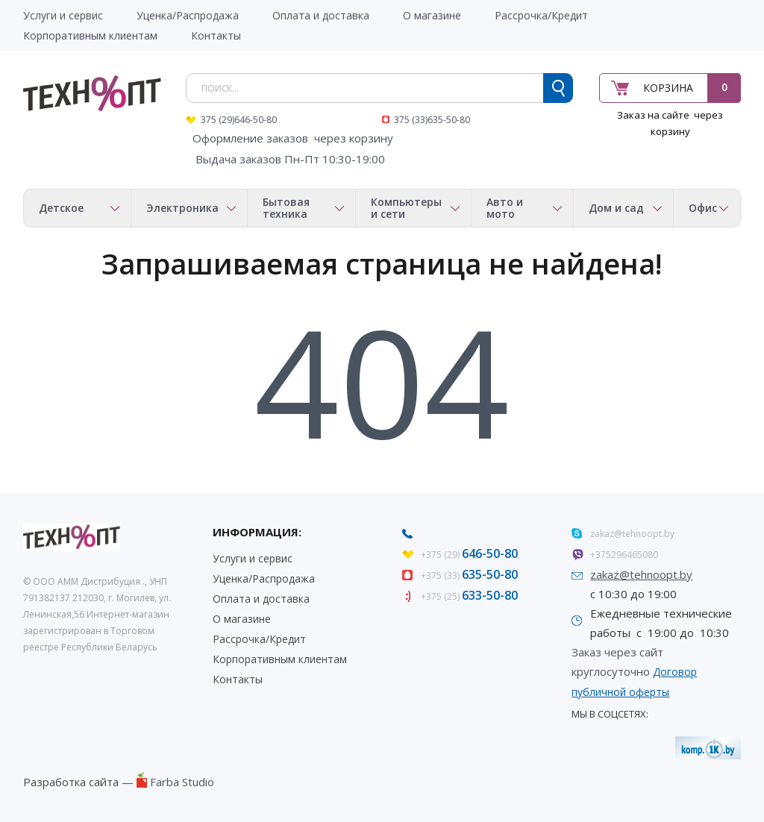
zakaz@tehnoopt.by (632, 533)
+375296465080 (624, 554)
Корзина (668, 88)
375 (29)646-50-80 (239, 119)
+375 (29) (469, 554)
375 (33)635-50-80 (432, 119)
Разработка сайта (71, 781)
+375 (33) (469, 575)
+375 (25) (469, 596)
